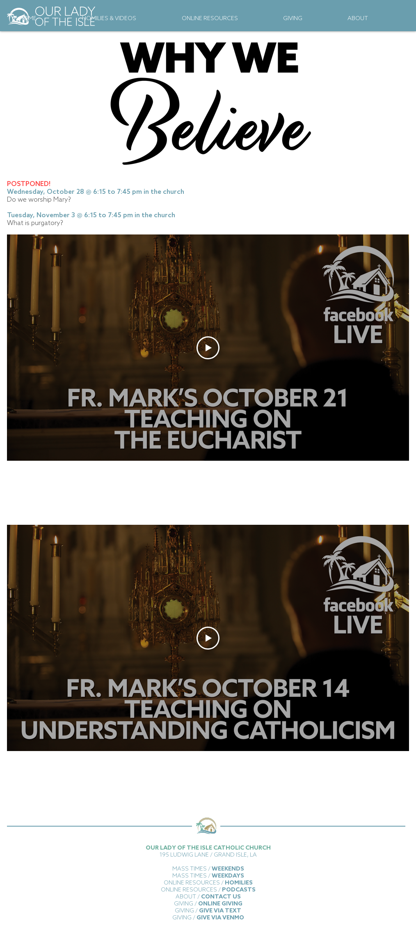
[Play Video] (208, 347)
